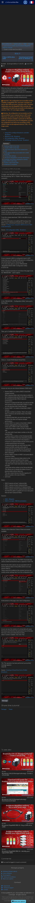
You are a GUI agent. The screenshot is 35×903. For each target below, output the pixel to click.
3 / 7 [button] (17, 54)
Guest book (7, 886)
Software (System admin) (10, 871)
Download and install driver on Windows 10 (26, 58)
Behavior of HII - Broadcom (12, 136)
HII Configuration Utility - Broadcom (15, 138)
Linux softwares (7, 873)
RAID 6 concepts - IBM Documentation (15, 501)
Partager (4, 709)
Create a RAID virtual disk (12, 148)
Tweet (10, 709)
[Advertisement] (17, 23)
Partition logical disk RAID (11, 162)
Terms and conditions (10, 877)
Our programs (7, 875)
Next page (4, 700)
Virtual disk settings (10, 156)
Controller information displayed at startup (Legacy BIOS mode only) (15, 160)
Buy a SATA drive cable (8, 57)
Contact (6, 889)
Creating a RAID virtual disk (11, 146)
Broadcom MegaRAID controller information (17, 157)
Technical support (8, 887)
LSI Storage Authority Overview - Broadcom (17, 140)
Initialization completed (10, 164)
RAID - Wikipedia (9, 499)
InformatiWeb (11, 2)
